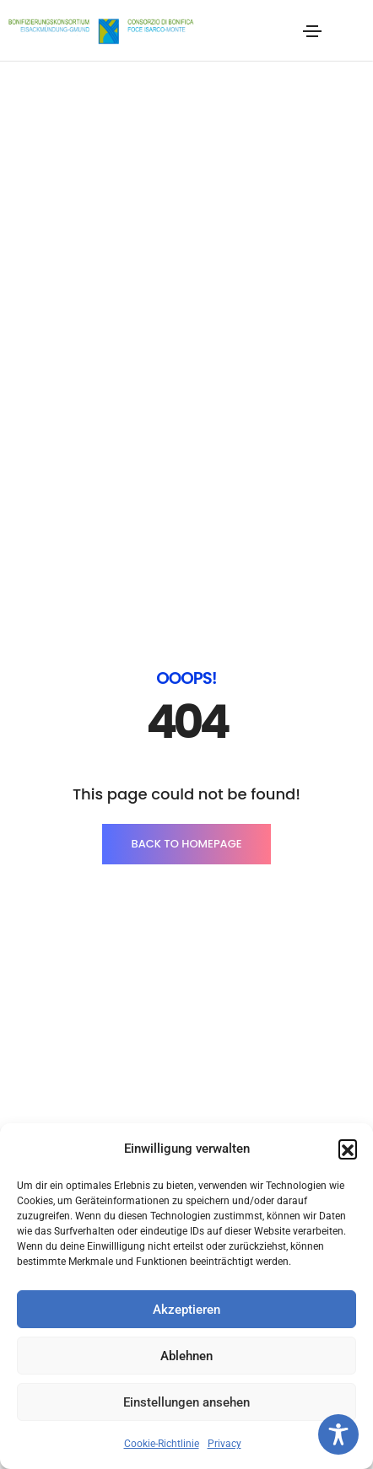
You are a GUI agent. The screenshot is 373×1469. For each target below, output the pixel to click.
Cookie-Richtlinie (161, 1444)
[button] (347, 1148)
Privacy (224, 1444)
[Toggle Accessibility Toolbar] (338, 1434)
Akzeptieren (186, 1309)
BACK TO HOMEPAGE (186, 413)
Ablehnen (186, 1356)
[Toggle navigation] (312, 31)
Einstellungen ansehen (186, 1402)
